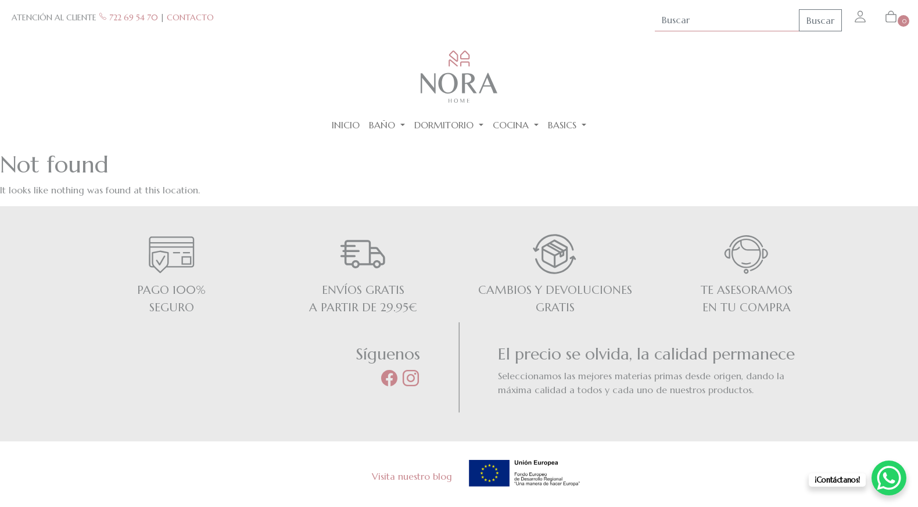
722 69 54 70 (128, 17)
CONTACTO (190, 17)
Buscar (820, 20)
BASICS (563, 125)
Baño (383, 125)
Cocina (512, 125)
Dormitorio (445, 125)
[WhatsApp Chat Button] (889, 478)
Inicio (346, 125)
